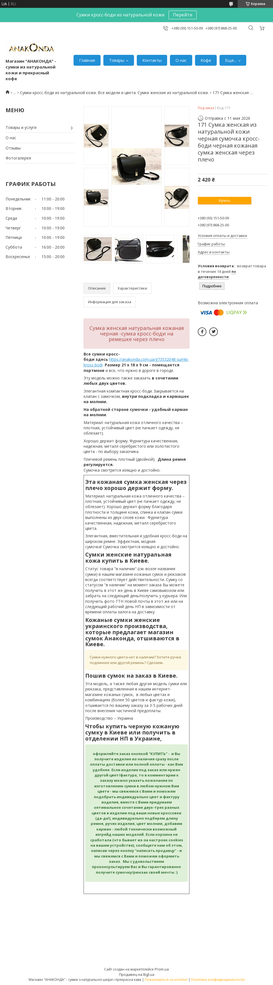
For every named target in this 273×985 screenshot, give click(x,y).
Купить (224, 201)
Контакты (152, 60)
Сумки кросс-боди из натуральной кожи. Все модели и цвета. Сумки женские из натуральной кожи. (114, 92)
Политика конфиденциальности (218, 979)
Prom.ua (162, 969)
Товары (116, 60)
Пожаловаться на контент (166, 979)
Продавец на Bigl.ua (136, 974)
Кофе (206, 60)
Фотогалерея (18, 158)
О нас (181, 60)
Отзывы (13, 148)
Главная (87, 60)
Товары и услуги (21, 127)
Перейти (182, 15)
